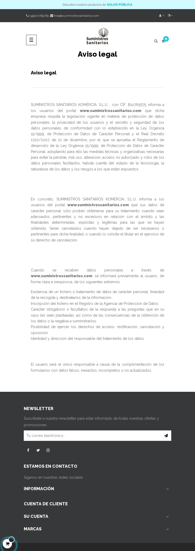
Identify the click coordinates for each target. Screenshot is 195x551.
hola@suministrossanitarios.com (76, 15)
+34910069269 (37, 15)
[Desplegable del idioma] (168, 15)
